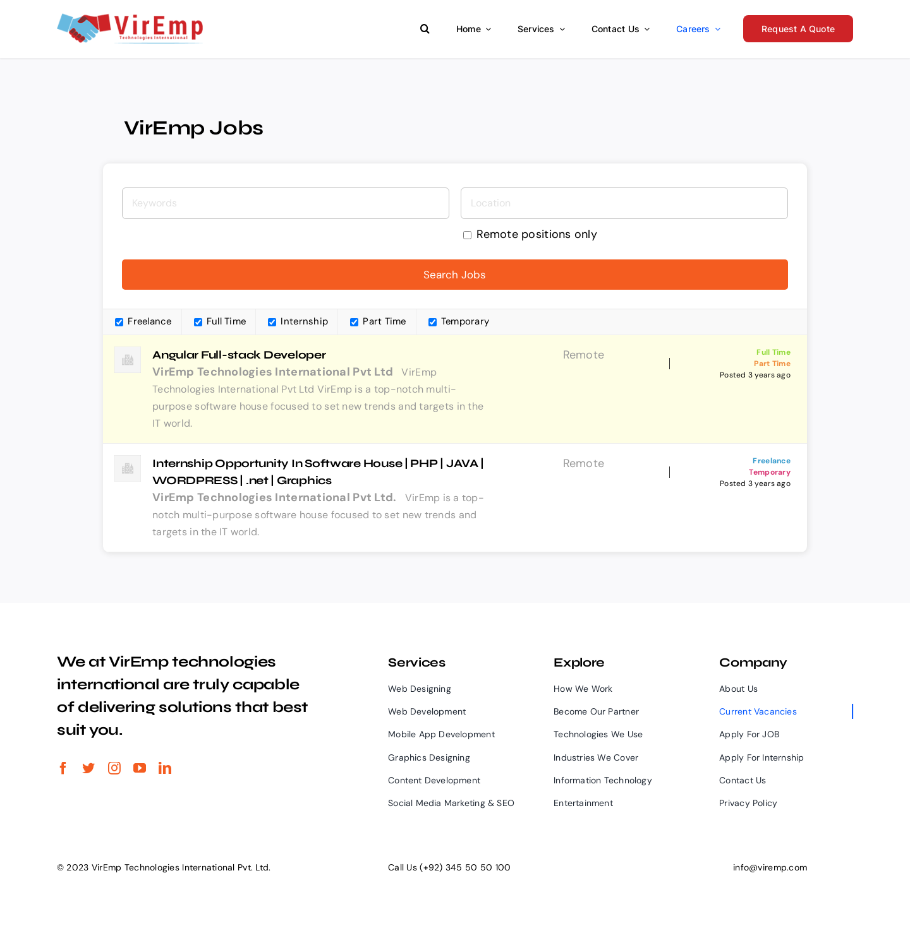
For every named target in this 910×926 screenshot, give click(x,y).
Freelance (143, 321)
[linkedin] (165, 768)
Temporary (459, 321)
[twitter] (88, 768)
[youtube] (139, 768)
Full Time (220, 321)
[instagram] (114, 768)
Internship (298, 321)
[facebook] (63, 768)
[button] (425, 27)
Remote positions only (536, 233)
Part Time (378, 321)
